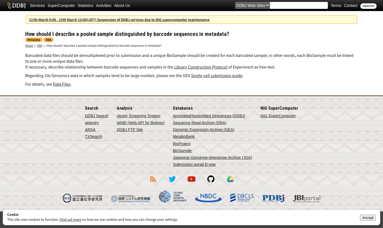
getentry (92, 122)
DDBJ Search (96, 116)
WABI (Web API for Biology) (141, 122)
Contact (350, 5)
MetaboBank (184, 136)
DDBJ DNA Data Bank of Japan (16, 5)
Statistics (85, 5)
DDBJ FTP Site (130, 129)
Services (37, 5)
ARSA (90, 129)
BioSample (182, 150)
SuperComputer (61, 5)
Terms (336, 5)
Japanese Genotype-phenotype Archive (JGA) (212, 157)
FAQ (39, 45)
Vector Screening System (138, 116)
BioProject (182, 143)
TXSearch (93, 136)
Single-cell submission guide (216, 75)
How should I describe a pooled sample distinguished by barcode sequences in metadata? (104, 45)
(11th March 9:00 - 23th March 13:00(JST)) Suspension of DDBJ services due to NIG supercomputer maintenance (119, 19)
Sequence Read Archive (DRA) (199, 122)
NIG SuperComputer (278, 116)
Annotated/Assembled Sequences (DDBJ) (209, 116)
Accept (368, 218)
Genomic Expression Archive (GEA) (203, 129)
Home (29, 45)
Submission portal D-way (194, 164)
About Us (122, 5)
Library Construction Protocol (201, 67)
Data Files (61, 84)
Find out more (70, 219)
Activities (103, 5)
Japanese (368, 5)
